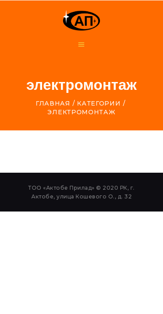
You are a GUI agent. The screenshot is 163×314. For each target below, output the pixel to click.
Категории (98, 103)
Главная (53, 103)
